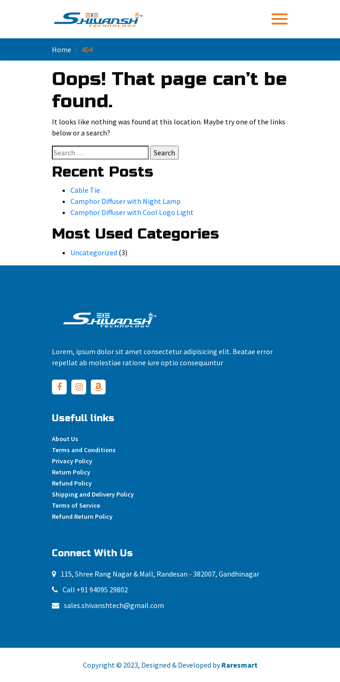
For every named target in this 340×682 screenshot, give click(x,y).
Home (61, 49)
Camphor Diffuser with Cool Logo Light (132, 212)
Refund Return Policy (82, 516)
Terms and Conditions (84, 450)
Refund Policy (72, 483)
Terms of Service (76, 505)
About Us (65, 439)
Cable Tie (85, 190)
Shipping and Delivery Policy (93, 494)
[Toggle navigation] (279, 19)
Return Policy (71, 472)
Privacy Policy (72, 461)
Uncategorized (93, 252)
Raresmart (239, 665)
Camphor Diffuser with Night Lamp (125, 201)
